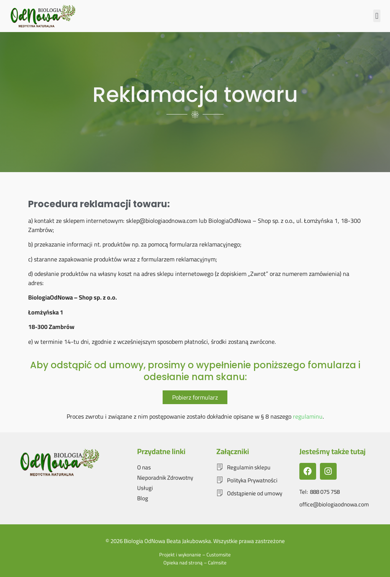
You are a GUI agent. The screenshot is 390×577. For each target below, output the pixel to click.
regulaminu (308, 416)
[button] (376, 16)
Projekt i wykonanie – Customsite (195, 554)
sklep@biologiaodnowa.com (161, 220)
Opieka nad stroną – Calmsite (195, 562)
